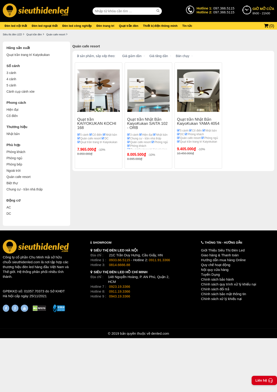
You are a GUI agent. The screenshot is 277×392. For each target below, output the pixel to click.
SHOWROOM (102, 242)
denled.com (160, 333)
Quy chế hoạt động (215, 265)
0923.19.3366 (119, 286)
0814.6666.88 (119, 265)
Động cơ (13, 200)
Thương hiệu (16, 127)
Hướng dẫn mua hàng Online (223, 260)
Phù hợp (13, 145)
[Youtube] (24, 308)
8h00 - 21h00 (263, 10)
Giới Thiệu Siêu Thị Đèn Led (223, 250)
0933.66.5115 (119, 260)
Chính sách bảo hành (217, 279)
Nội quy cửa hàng (215, 270)
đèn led (28, 267)
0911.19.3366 (119, 291)
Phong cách (16, 102)
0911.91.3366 (159, 260)
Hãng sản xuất (18, 48)
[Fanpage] (6, 308)
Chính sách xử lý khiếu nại (221, 299)
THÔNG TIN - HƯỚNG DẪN (223, 242)
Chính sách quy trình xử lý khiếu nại (228, 284)
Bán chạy (182, 56)
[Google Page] (15, 308)
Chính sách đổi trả (215, 289)
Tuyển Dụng (210, 274)
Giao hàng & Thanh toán (220, 255)
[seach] (158, 11)
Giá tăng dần (158, 56)
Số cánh (13, 66)
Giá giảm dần (132, 56)
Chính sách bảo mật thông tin (223, 294)
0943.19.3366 (119, 296)
